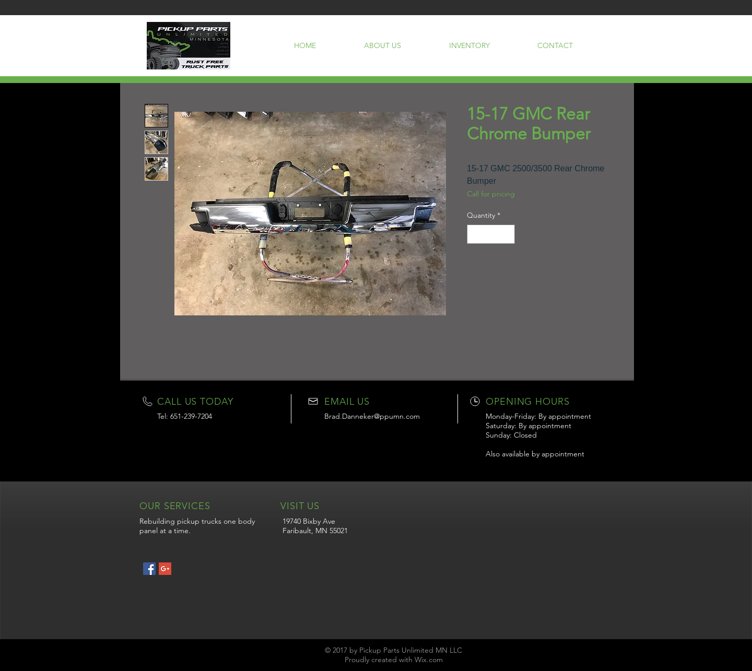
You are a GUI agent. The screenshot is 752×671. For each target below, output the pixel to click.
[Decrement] (474, 234)
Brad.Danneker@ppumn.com (372, 416)
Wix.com (429, 659)
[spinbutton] (490, 234)
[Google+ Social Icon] (165, 568)
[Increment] (506, 234)
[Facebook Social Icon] (149, 568)
